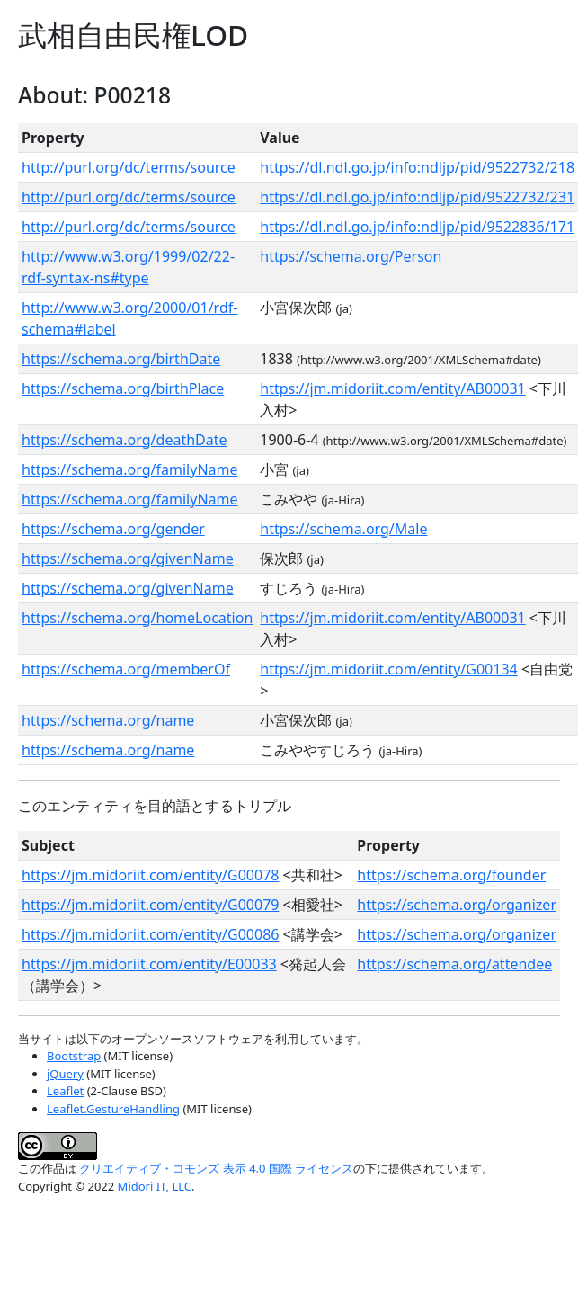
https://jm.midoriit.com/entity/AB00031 (392, 388)
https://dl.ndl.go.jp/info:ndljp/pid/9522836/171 (417, 227)
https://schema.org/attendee (454, 964)
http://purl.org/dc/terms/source (129, 167)
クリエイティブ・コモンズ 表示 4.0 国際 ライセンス (216, 1168)
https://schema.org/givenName (128, 558)
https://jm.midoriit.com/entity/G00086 (150, 934)
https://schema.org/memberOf (126, 669)
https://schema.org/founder (451, 875)
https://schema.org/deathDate (124, 440)
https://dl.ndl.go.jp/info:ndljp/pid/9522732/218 (417, 167)
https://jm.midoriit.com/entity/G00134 (388, 669)
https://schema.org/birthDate (121, 359)
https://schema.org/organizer (456, 905)
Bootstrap (74, 1056)
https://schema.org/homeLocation (137, 618)
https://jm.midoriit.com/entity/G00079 (150, 905)
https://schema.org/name (108, 720)
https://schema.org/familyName (130, 469)
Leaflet (65, 1091)
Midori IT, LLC (154, 1186)
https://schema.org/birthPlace (123, 388)
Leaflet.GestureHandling (113, 1109)
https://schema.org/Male (343, 529)
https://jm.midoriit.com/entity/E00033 (149, 964)
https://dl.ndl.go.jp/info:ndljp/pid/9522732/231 (417, 197)
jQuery (65, 1074)
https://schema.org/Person (350, 256)
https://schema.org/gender (113, 529)
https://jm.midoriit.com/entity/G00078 (150, 875)
